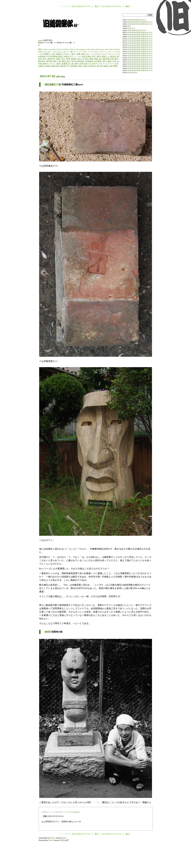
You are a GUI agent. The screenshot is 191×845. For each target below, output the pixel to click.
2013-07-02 (47, 76)
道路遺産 (74, 66)
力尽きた (66, 54)
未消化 (85, 59)
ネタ (96, 52)
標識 (91, 59)
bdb (53, 49)
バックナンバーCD (111, 52)
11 (142, 20)
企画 (53, 54)
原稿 (83, 54)
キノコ (76, 52)
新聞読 (73, 59)
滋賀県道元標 (107, 59)
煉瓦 (116, 59)
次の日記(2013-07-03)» (112, 6)
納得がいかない (49, 64)
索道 (58, 64)
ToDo (111, 49)
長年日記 (60, 77)
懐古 (44, 59)
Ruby (51, 840)
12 (144, 20)
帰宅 (99, 57)
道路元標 (55, 66)
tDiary (52, 838)
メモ (40, 54)
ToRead (117, 49)
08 (136, 20)
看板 (109, 61)
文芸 (63, 59)
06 (131, 20)
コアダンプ (85, 52)
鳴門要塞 (113, 66)
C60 (57, 49)
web (44, 52)
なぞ (59, 52)
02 (129, 22)
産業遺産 (89, 61)
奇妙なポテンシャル (72, 57)
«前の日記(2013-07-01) (81, 6)
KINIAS (66, 49)
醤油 (85, 66)
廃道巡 (113, 57)
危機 (78, 54)
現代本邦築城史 (78, 61)
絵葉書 (64, 64)
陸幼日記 (92, 66)
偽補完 (59, 54)
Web (40, 52)
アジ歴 (70, 52)
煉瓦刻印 (41, 61)
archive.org (47, 49)
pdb (92, 49)
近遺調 (47, 66)
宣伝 (94, 57)
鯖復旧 (106, 66)
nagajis (40, 40)
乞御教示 (46, 54)
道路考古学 (64, 66)
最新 (97, 6)
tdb (106, 49)
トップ (65, 6)
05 (129, 20)
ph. (103, 49)
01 (127, 22)
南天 (73, 54)
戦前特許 (51, 59)
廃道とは (105, 57)
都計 (81, 66)
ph (99, 49)
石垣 (114, 61)
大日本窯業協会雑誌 (54, 57)
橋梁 (96, 59)
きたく (50, 52)
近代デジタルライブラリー (103, 64)
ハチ (101, 52)
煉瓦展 (49, 61)
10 (140, 20)
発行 (104, 61)
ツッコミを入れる (71, 812)
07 (134, 20)
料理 (68, 59)
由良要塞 (97, 61)
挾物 (58, 59)
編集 (127, 6)
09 (138, 20)
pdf (96, 49)
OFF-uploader (80, 49)
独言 (40, 49)
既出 (79, 59)
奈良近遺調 (86, 57)
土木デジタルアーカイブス (106, 54)
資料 (76, 64)
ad (39, 45)
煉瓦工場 (56, 61)
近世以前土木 (85, 64)
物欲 (63, 61)
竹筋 (40, 64)
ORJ (88, 49)
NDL (72, 49)
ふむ (64, 52)
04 (127, 20)
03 (131, 22)
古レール (90, 54)
